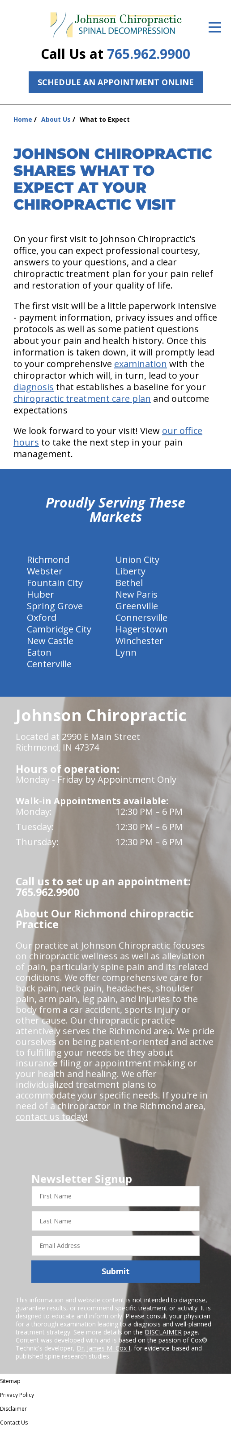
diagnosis (33, 387)
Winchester (139, 641)
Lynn (126, 652)
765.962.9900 (148, 54)
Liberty (130, 571)
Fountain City (55, 583)
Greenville (137, 606)
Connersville (141, 617)
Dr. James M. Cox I (103, 1348)
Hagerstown (142, 629)
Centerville (49, 664)
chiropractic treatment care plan (82, 398)
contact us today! (52, 1117)
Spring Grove (55, 606)
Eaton (39, 652)
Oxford (41, 617)
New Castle (50, 641)
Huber (40, 594)
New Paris (137, 594)
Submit (116, 1271)
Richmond (48, 559)
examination (140, 364)
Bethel (129, 583)
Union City (137, 559)
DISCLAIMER (163, 1332)
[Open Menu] (215, 27)
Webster (45, 571)
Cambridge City (59, 629)
